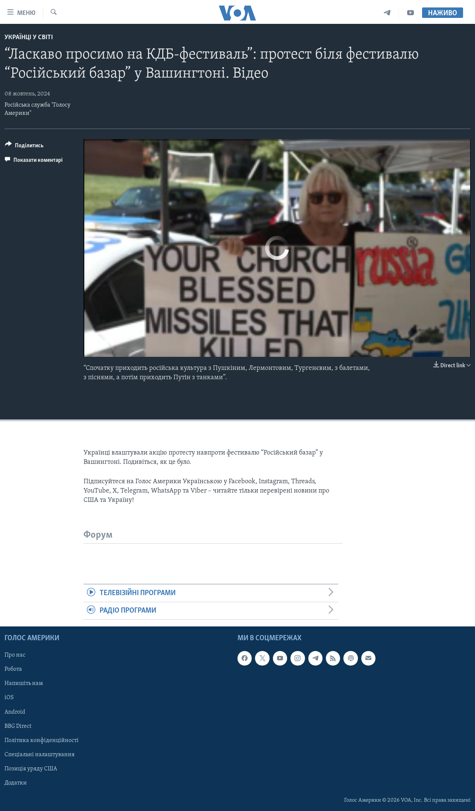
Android (14, 712)
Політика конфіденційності (41, 741)
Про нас (14, 655)
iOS (9, 698)
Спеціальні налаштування (39, 755)
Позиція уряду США (30, 769)
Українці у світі (28, 37)
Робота (13, 670)
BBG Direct (17, 726)
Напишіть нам (23, 684)
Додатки (15, 783)
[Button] (24, 146)
